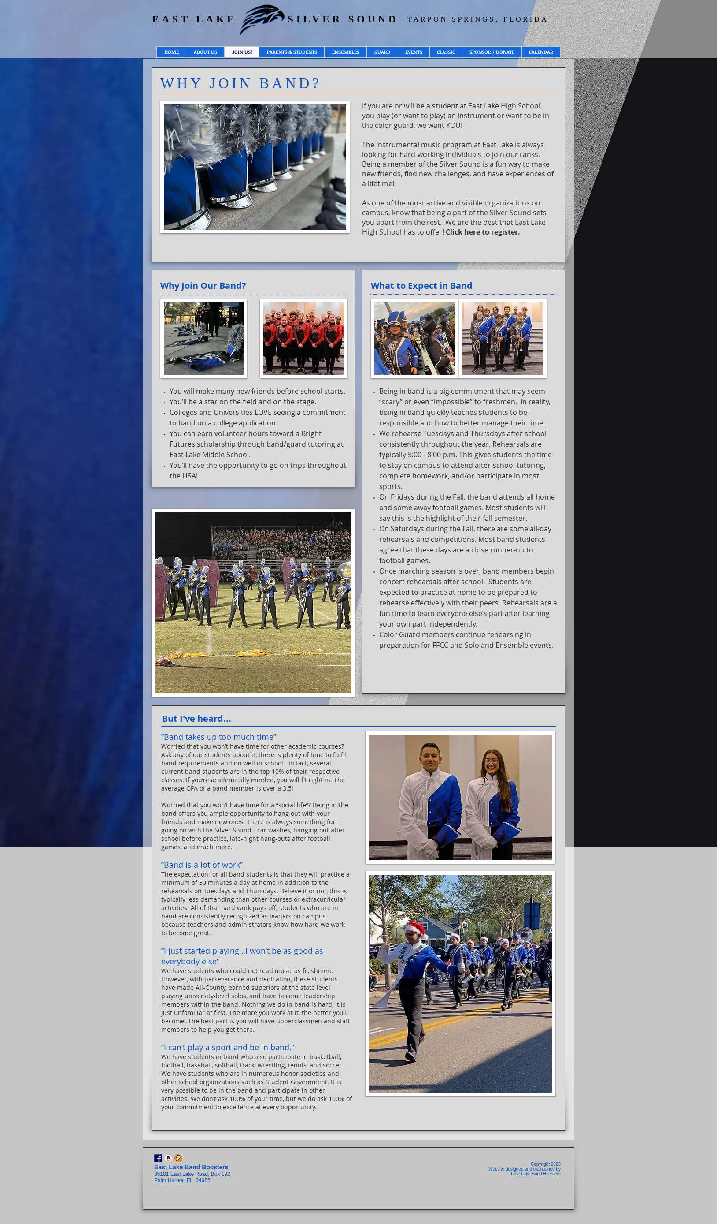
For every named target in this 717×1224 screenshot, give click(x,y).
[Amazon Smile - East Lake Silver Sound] (168, 1158)
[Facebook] (158, 1158)
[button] (205, 52)
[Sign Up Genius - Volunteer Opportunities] (178, 1158)
